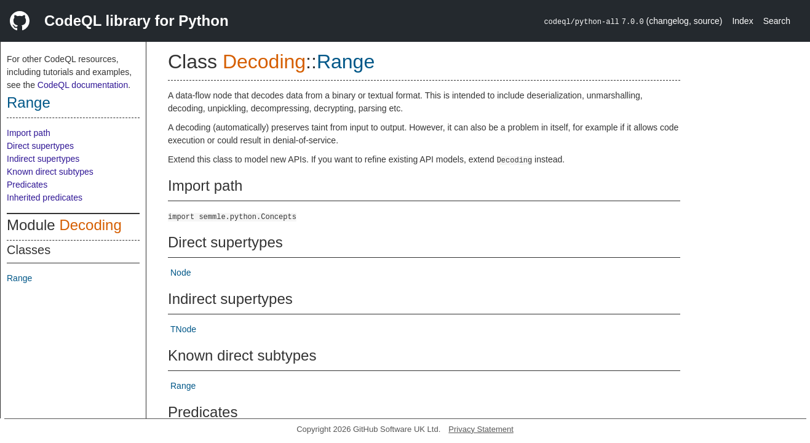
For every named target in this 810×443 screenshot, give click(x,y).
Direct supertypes (40, 146)
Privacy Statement (481, 429)
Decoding (90, 225)
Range (28, 102)
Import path (28, 133)
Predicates (27, 185)
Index (742, 21)
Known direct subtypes (50, 172)
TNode (183, 329)
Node (180, 272)
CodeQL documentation (83, 85)
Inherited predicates (44, 197)
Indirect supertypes (43, 159)
